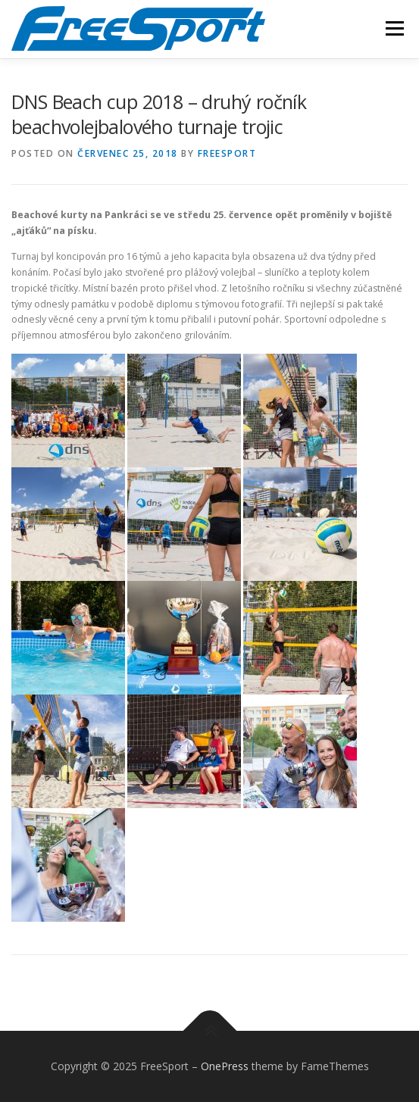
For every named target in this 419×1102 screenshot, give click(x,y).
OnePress (225, 1066)
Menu (393, 28)
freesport (227, 153)
